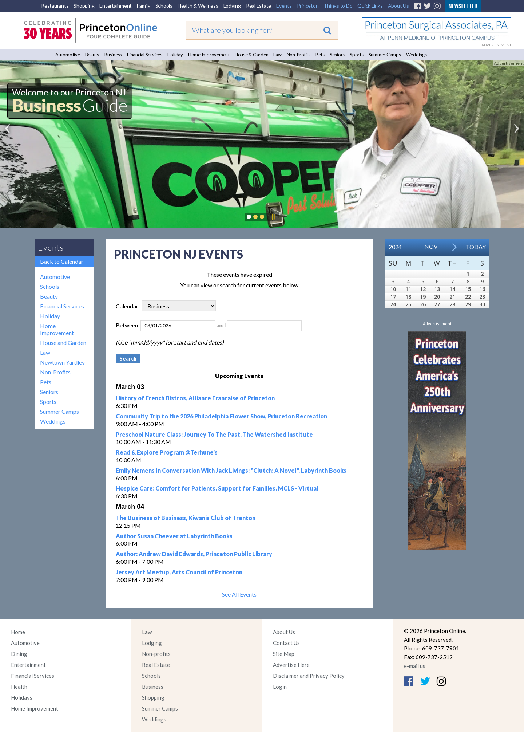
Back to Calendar (61, 261)
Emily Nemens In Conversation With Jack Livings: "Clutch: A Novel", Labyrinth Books (231, 470)
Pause (273, 216)
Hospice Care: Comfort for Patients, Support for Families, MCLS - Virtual (217, 488)
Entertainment (115, 6)
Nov (431, 246)
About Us (398, 6)
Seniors (337, 55)
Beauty (92, 55)
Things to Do (337, 6)
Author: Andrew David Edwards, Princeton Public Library (194, 553)
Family (143, 6)
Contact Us (286, 643)
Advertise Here (291, 664)
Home (18, 632)
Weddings (416, 55)
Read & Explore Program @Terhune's (167, 452)
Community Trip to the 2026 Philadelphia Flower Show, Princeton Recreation (221, 416)
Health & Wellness (198, 6)
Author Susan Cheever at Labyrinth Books (174, 535)
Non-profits (156, 653)
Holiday (175, 55)
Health (19, 686)
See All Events (239, 594)
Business (113, 55)
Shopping (84, 6)
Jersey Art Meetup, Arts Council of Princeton (179, 572)
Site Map (283, 653)
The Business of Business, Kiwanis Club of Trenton (185, 517)
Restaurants (54, 6)
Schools (163, 6)
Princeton (308, 6)
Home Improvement (209, 55)
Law (277, 55)
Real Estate (258, 6)
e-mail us (414, 665)
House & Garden (252, 55)
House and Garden (63, 342)
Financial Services (144, 55)
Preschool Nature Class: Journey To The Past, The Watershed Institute (214, 434)
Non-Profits (298, 55)
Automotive (67, 55)
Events (284, 6)
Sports (357, 55)
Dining (19, 653)
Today (476, 246)
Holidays (21, 697)
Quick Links (369, 6)
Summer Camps (385, 55)
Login (280, 686)
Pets (320, 55)
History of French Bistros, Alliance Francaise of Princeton (195, 397)
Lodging (232, 6)
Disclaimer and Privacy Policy (309, 675)
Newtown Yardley (62, 362)
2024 (395, 246)
